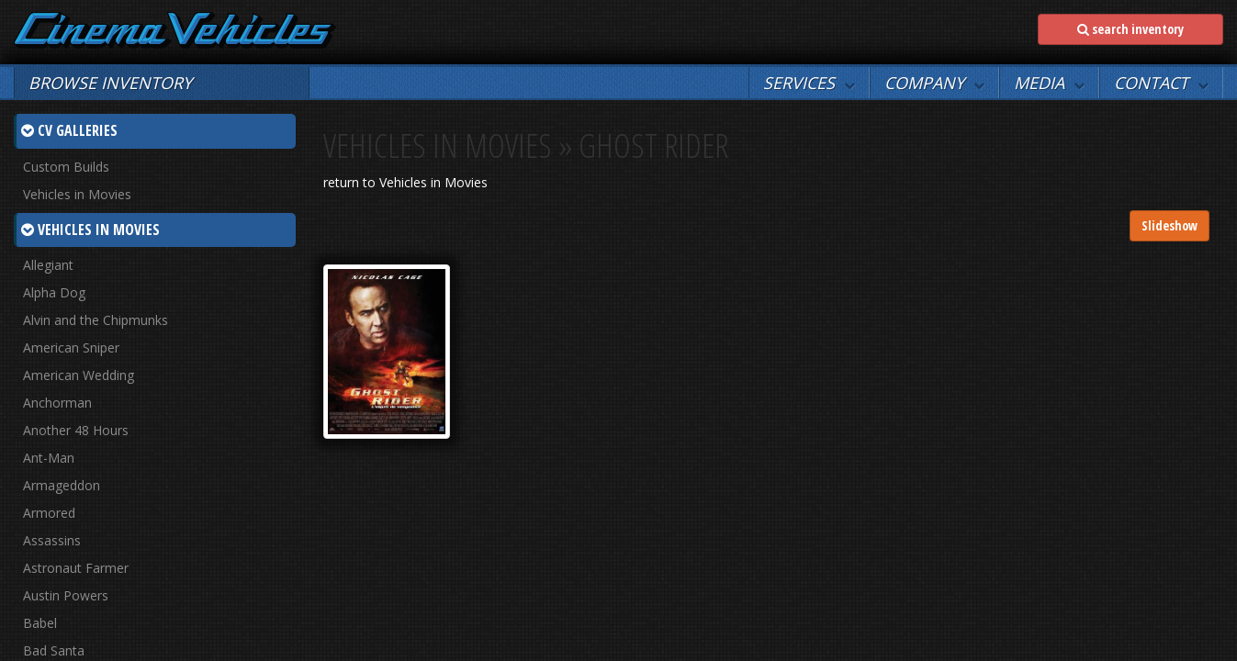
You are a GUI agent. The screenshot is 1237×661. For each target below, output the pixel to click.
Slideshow (1169, 225)
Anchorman (57, 402)
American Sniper (71, 347)
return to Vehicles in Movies (405, 182)
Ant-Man (48, 457)
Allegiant (48, 265)
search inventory (1130, 29)
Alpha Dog (54, 292)
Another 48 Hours (76, 430)
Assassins (52, 540)
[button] (809, 82)
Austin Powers (65, 595)
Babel (40, 623)
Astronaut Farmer (76, 568)
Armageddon (61, 485)
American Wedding (78, 375)
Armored (49, 512)
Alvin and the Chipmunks (95, 320)
